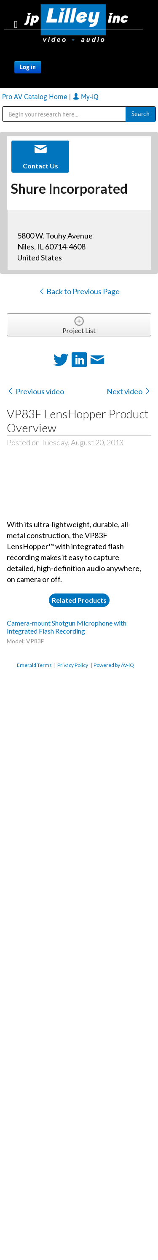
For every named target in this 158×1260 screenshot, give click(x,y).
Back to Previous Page (79, 291)
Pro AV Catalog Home (35, 96)
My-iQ (85, 96)
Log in (28, 67)
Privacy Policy (72, 665)
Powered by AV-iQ (114, 665)
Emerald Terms (34, 665)
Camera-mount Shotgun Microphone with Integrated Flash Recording (66, 627)
